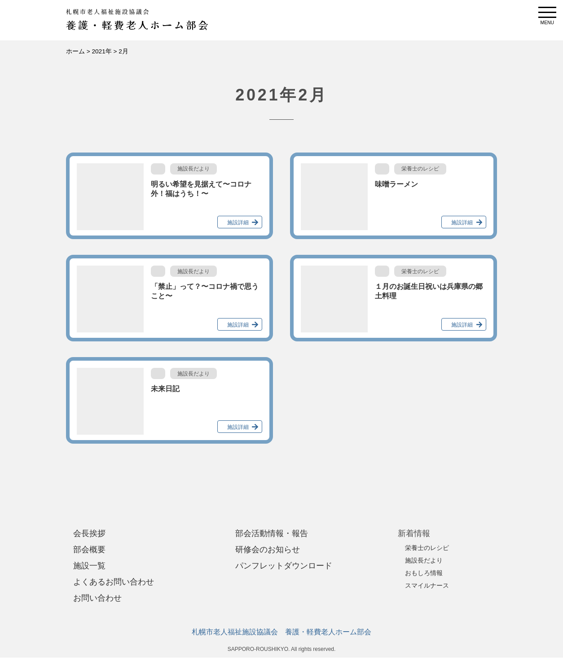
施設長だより (424, 560)
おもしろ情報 (424, 572)
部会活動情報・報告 (271, 533)
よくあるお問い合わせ (113, 581)
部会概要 (89, 549)
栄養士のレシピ (427, 547)
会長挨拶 (89, 533)
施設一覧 (89, 565)
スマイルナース (427, 585)
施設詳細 (238, 222)
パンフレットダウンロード (283, 565)
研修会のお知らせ (267, 549)
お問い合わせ (97, 597)
